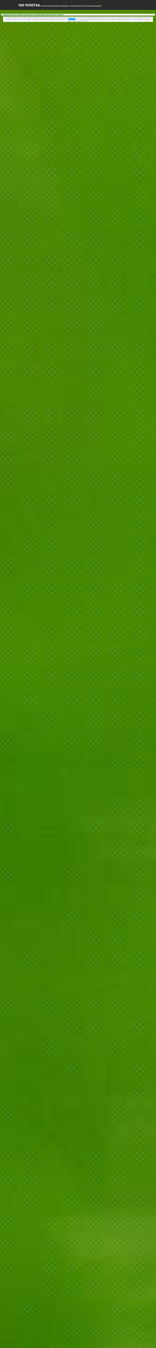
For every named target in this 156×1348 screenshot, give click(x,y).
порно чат (72, 19)
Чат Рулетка (59, 5)
